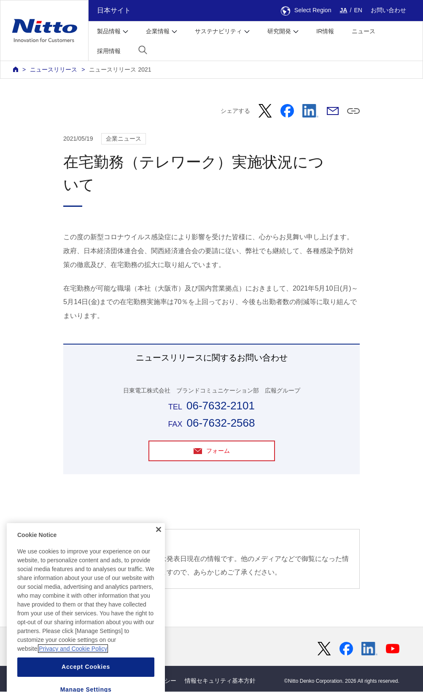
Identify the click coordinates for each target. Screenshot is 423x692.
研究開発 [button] (279, 31)
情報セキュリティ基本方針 (220, 681)
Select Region (306, 10)
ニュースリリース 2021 (120, 69)
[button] (142, 50)
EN (358, 10)
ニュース (363, 31)
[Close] (158, 556)
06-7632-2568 (220, 423)
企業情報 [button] (158, 31)
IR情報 (325, 31)
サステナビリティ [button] (218, 31)
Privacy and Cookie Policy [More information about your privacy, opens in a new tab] (73, 675)
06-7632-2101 (220, 405)
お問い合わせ (388, 10)
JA (344, 10)
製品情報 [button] (109, 31)
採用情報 (109, 51)
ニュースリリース (53, 69)
